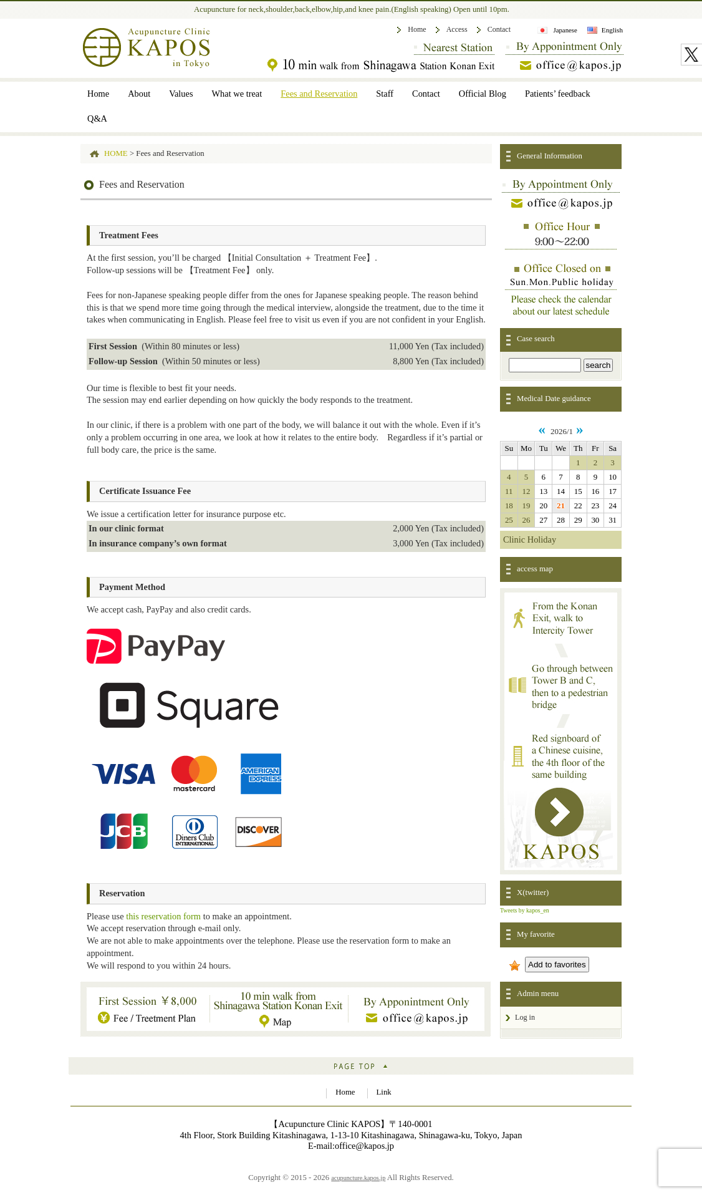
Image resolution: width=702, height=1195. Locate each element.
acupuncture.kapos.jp (358, 1177)
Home (417, 29)
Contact (499, 29)
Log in (525, 1017)
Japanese (565, 30)
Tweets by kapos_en (524, 910)
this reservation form (163, 916)
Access (457, 29)
